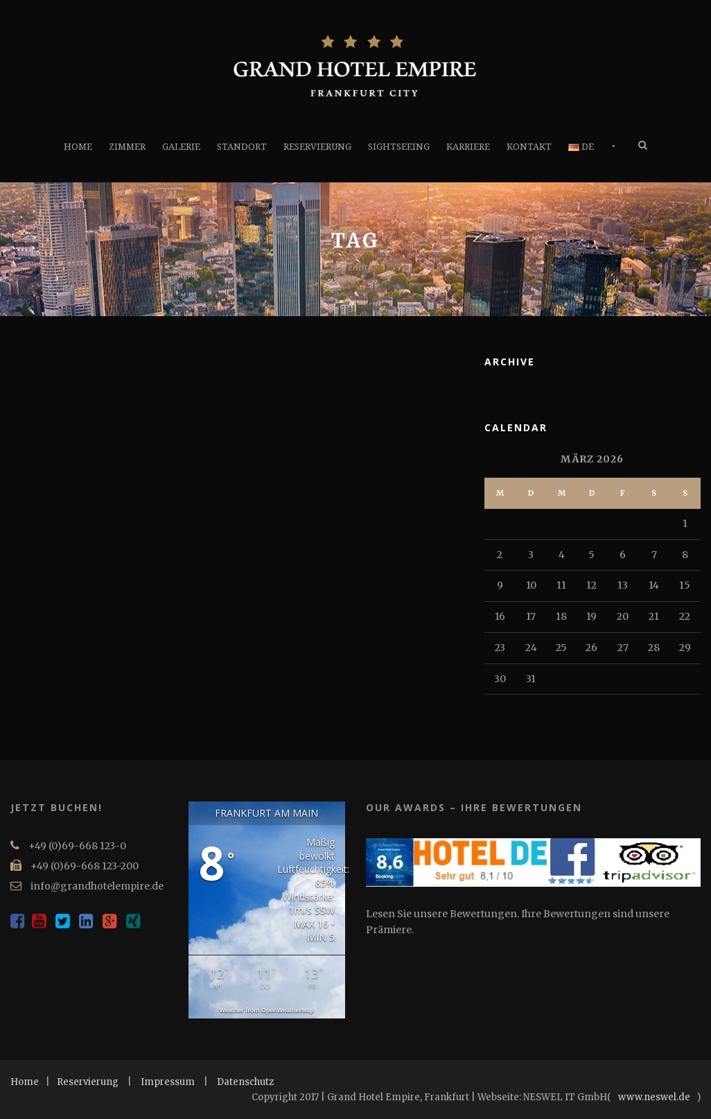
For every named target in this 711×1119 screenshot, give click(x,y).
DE (581, 146)
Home (24, 1082)
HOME (78, 146)
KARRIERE (468, 146)
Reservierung (88, 1082)
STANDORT (242, 146)
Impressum (168, 1082)
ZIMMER (127, 146)
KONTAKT (529, 146)
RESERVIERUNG (317, 146)
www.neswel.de (654, 1097)
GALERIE (181, 146)
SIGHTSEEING (399, 146)
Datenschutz (245, 1082)
